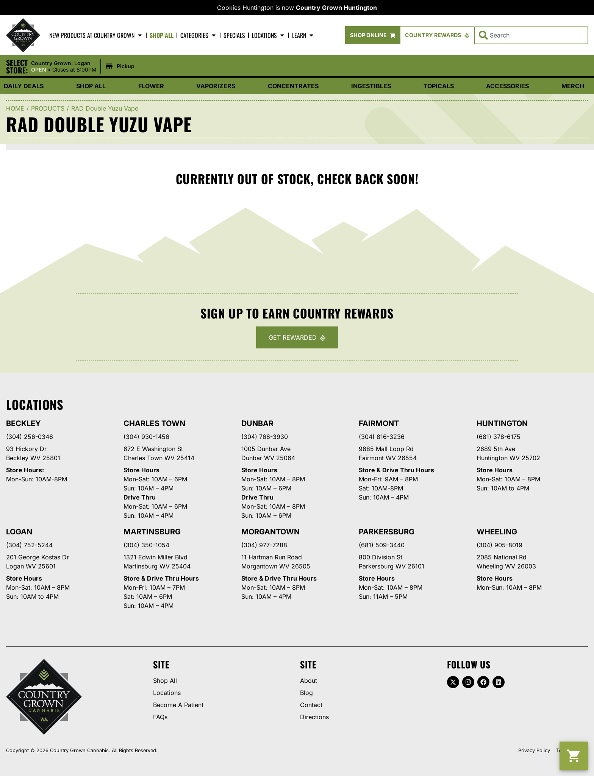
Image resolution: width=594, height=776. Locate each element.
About (308, 680)
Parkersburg (386, 531)
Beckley (23, 423)
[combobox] (531, 35)
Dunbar (257, 423)
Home (15, 108)
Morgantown (270, 531)
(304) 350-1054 (146, 545)
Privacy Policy (534, 750)
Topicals (439, 86)
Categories (198, 35)
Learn (303, 35)
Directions (314, 717)
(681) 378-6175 (499, 436)
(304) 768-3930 (264, 436)
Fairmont (379, 423)
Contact (311, 705)
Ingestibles (371, 86)
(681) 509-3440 (382, 545)
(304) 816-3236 (382, 436)
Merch (572, 86)
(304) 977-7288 (264, 545)
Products (47, 108)
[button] (84, 66)
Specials (234, 35)
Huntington (502, 423)
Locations (268, 35)
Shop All (162, 35)
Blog (306, 692)
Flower (151, 86)
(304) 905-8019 (499, 545)
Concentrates (293, 86)
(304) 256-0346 (29, 436)
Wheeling (497, 531)
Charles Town (154, 423)
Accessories (507, 86)
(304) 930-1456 (146, 436)
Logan (19, 531)
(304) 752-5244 (29, 545)
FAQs (160, 717)
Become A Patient (178, 705)
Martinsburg (151, 531)
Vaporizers (215, 86)
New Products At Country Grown (96, 35)
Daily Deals (24, 86)
